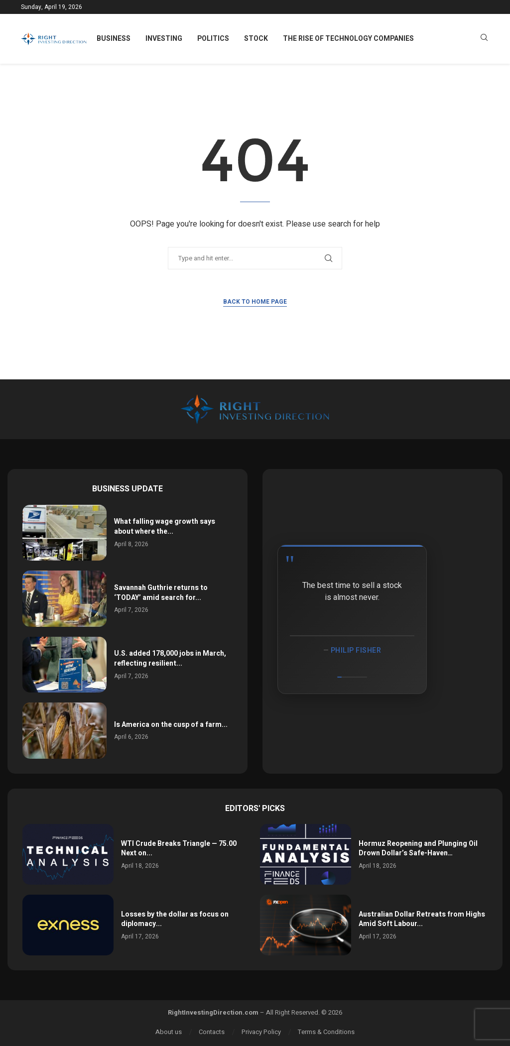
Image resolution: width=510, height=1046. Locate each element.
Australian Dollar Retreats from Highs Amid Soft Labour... (422, 919)
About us (168, 1032)
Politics (213, 38)
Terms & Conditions (326, 1032)
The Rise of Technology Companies (348, 38)
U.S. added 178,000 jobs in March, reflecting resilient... (170, 658)
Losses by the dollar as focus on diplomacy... (175, 919)
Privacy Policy (261, 1032)
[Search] (484, 39)
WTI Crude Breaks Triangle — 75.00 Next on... (179, 848)
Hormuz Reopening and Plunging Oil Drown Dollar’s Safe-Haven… (418, 848)
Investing (163, 38)
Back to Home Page (255, 301)
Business (113, 38)
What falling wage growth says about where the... (164, 526)
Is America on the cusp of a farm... (171, 724)
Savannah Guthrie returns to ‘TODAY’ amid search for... (161, 592)
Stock (256, 38)
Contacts (212, 1032)
